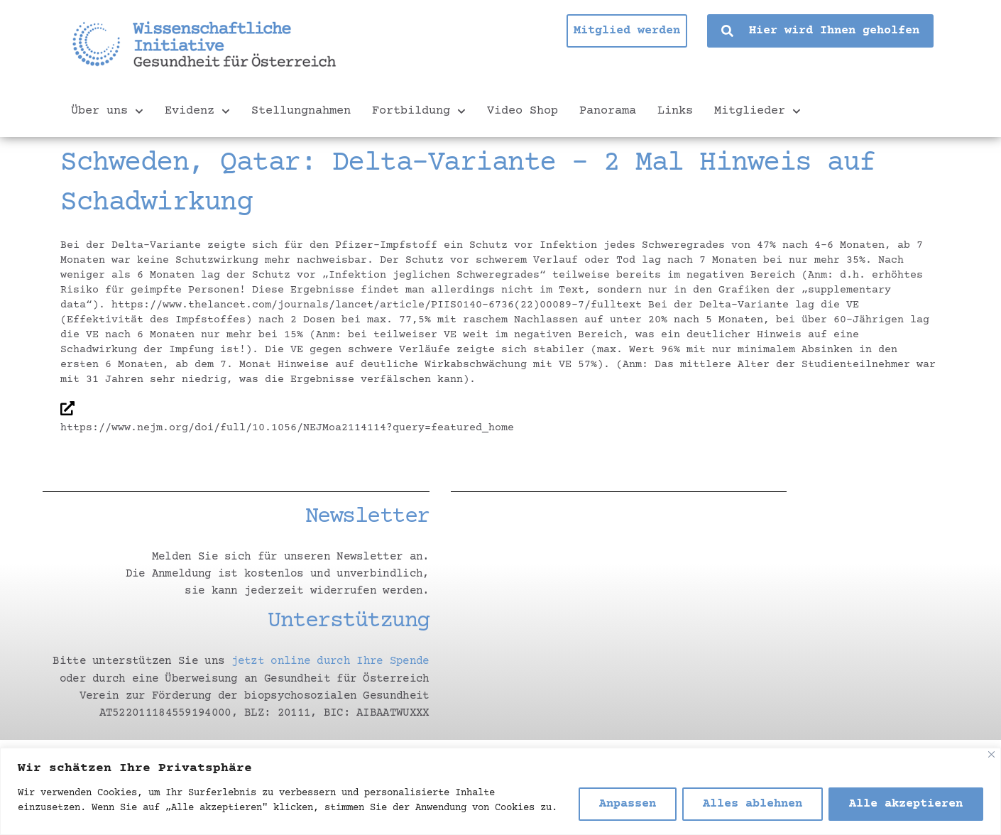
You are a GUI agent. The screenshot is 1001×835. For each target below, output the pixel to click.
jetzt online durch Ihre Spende (330, 661)
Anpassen (627, 804)
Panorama (607, 111)
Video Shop (522, 111)
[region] (500, 791)
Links (675, 111)
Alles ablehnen (752, 804)
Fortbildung (419, 111)
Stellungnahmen (301, 111)
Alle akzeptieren (906, 804)
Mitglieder (757, 111)
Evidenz (197, 111)
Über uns (107, 111)
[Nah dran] (991, 754)
